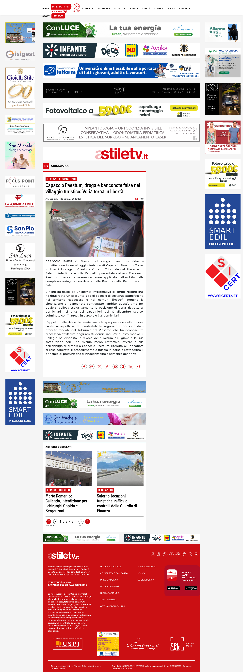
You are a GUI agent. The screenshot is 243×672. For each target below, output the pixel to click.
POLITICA (134, 8)
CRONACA (87, 8)
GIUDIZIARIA (103, 8)
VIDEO (58, 16)
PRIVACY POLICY (109, 580)
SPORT (45, 16)
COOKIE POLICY (145, 580)
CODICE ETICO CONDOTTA (114, 573)
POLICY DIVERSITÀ (110, 586)
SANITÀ (146, 8)
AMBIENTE (184, 8)
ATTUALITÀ (119, 8)
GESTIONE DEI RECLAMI (112, 606)
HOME (45, 8)
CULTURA (159, 8)
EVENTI (171, 8)
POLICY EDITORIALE (110, 566)
